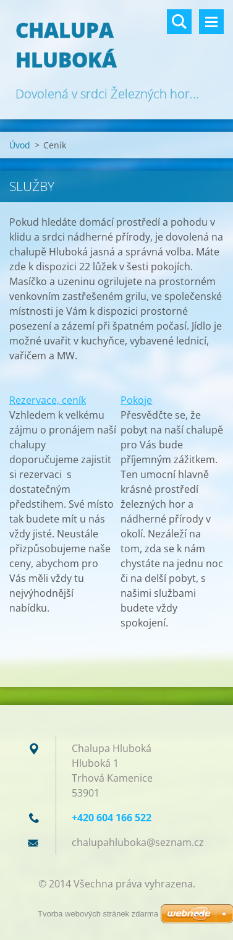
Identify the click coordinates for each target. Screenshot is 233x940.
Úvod (19, 145)
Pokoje (136, 400)
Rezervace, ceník (47, 400)
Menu (211, 21)
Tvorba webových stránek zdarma (98, 913)
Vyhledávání (179, 21)
